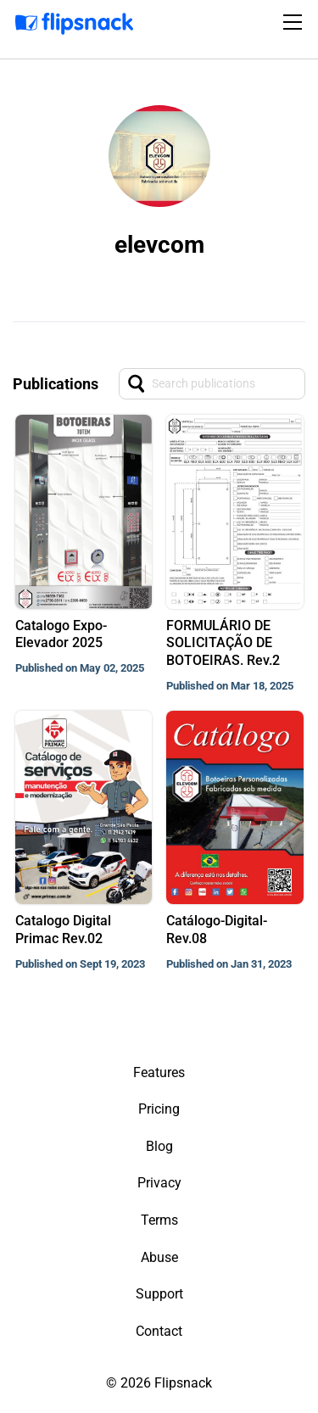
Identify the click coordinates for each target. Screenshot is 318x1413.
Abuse (159, 1257)
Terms (159, 1220)
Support (159, 1294)
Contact (159, 1331)
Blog (159, 1146)
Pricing (159, 1109)
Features (159, 1072)
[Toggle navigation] (295, 22)
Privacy (159, 1183)
